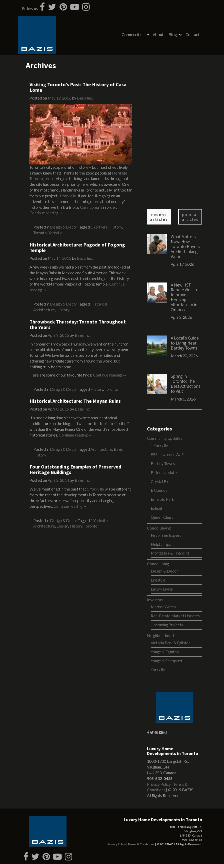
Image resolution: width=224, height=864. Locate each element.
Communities (133, 34)
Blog (172, 34)
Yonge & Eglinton (165, 651)
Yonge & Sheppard (166, 660)
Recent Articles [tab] (159, 217)
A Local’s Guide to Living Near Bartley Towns (185, 343)
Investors (155, 599)
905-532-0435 (159, 778)
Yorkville (55, 232)
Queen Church (163, 517)
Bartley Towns (163, 463)
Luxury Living (161, 588)
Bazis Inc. (85, 98)
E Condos (159, 490)
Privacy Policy (159, 784)
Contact (193, 34)
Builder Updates (164, 472)
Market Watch (163, 606)
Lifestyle (158, 580)
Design (62, 526)
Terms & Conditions (141, 844)
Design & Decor (63, 226)
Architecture (101, 449)
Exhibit (156, 508)
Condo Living (158, 563)
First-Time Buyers (166, 535)
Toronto (40, 232)
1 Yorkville (67, 195)
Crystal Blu (160, 481)
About (158, 34)
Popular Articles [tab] (190, 217)
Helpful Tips (161, 544)
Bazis (118, 449)
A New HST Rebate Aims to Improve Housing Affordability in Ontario (184, 297)
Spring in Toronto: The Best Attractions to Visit (185, 383)
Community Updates (164, 438)
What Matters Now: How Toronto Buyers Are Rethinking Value (185, 246)
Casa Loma (89, 207)
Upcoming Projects (167, 624)
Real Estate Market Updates (175, 615)
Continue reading (46, 212)
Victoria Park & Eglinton (170, 642)
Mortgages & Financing (170, 552)
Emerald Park (162, 499)
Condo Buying (158, 528)
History (115, 226)
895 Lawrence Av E (167, 454)
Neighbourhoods (161, 635)
